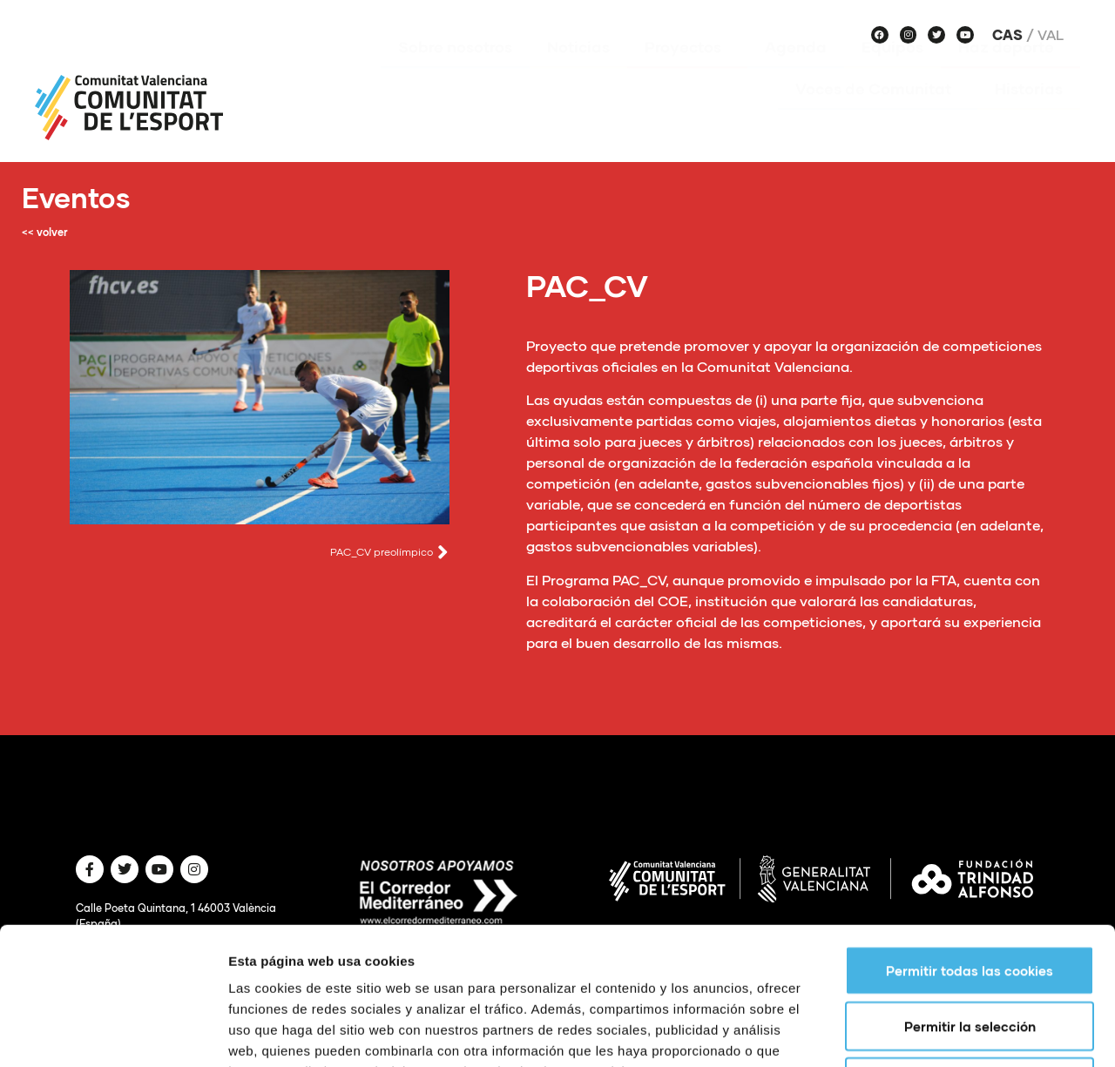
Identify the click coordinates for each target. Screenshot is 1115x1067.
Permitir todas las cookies (969, 841)
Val (1050, 35)
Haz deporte (1010, 72)
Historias (1029, 114)
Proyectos (687, 72)
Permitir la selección (970, 897)
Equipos (892, 72)
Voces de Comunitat (877, 114)
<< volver (45, 232)
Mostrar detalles (936, 1032)
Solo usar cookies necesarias (970, 953)
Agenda (796, 72)
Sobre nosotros (455, 72)
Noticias (578, 72)
